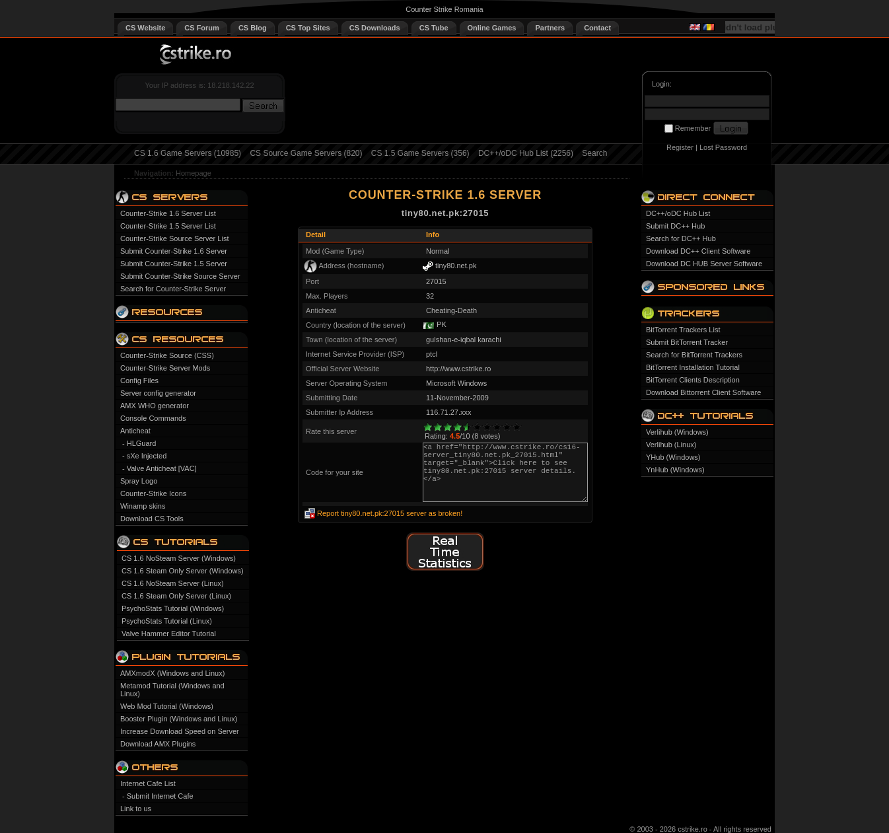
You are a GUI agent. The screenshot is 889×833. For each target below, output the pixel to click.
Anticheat (135, 431)
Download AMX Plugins (158, 744)
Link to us (135, 809)
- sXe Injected (144, 456)
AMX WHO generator (154, 406)
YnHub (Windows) (675, 470)
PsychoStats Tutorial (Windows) (173, 608)
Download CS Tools (152, 519)
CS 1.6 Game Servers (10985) (187, 153)
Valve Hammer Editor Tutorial (169, 633)
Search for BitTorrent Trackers (694, 355)
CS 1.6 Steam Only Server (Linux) (176, 596)
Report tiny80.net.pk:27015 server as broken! (389, 513)
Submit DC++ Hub (675, 226)
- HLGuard (139, 443)
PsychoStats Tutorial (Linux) (167, 621)
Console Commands (153, 418)
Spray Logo (138, 481)
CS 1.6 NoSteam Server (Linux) (173, 583)
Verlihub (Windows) (677, 432)
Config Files (139, 380)
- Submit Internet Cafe (158, 796)
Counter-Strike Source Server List (174, 238)
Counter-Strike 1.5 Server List (168, 226)
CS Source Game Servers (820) (306, 153)
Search (594, 153)
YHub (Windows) (673, 457)
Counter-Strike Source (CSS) (167, 355)
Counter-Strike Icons (153, 493)
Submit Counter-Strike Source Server (180, 276)
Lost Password (723, 147)
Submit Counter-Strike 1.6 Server (173, 251)
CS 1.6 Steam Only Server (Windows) (183, 571)
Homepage (193, 173)
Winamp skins (142, 506)
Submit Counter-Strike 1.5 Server (173, 264)
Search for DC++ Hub (681, 238)
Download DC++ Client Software (698, 251)
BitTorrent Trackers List (683, 330)
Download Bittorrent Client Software (703, 392)
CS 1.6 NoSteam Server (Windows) (179, 558)
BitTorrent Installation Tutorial (693, 367)
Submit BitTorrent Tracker (687, 342)
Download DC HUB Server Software (704, 264)
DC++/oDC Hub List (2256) (525, 153)
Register (679, 147)
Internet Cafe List (148, 783)
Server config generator (158, 393)
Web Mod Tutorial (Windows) (166, 706)
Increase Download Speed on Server (179, 731)
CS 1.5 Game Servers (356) (420, 153)
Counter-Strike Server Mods (165, 368)
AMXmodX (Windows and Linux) (172, 673)
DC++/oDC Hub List (678, 213)
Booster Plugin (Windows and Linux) (178, 719)
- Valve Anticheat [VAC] (159, 468)
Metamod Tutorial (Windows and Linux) (172, 690)
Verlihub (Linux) (671, 445)
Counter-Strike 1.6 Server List (168, 213)
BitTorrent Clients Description (693, 380)
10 (517, 427)
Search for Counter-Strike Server (173, 289)
